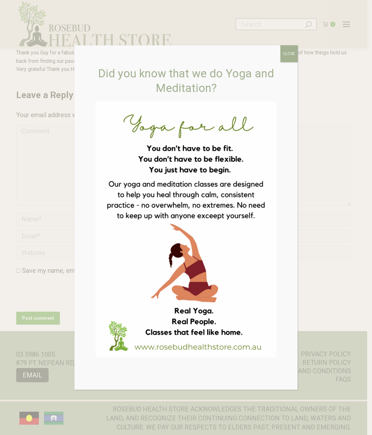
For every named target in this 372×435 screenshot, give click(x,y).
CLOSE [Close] (289, 53)
